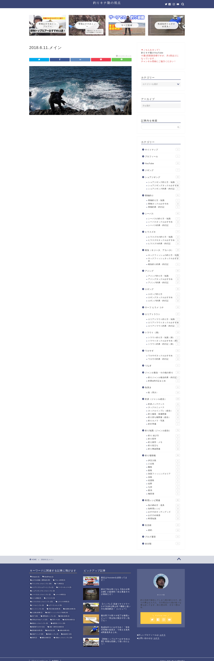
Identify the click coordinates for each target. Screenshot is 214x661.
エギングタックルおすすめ (164, 297)
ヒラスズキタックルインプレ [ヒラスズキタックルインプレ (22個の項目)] (42, 602)
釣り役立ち (164, 445)
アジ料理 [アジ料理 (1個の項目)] (60, 584)
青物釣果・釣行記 (164, 207)
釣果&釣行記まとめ (164, 381)
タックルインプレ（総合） (164, 410)
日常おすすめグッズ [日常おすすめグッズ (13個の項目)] (39, 620)
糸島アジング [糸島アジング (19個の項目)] (37, 634)
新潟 (164, 490)
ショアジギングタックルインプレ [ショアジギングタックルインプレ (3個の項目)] (43, 591)
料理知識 (164, 518)
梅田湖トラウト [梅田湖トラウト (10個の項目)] (59, 623)
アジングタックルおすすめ (164, 279)
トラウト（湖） (162, 332)
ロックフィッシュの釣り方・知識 (164, 255)
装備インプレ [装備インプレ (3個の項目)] (53, 634)
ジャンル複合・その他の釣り (162, 372)
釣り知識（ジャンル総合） (162, 430)
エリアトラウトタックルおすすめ (164, 322)
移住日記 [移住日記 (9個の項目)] (51, 630)
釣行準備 (164, 424)
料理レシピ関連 (162, 500)
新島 (164, 470)
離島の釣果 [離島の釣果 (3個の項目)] (46, 638)
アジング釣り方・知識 (164, 276)
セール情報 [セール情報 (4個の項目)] (36, 598)
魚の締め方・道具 (164, 505)
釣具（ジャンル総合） (162, 398)
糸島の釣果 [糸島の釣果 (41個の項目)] (64, 630)
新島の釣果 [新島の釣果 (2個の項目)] (64, 616)
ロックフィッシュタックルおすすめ (164, 259)
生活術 (162, 525)
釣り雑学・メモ (164, 442)
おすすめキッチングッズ (164, 512)
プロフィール (162, 156)
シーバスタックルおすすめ (164, 222)
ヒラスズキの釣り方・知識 (164, 237)
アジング (162, 270)
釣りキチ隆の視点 (107, 2)
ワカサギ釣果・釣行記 (164, 359)
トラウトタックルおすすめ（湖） (164, 340)
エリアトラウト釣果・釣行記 (164, 326)
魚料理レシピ (164, 508)
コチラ (162, 635)
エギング (162, 289)
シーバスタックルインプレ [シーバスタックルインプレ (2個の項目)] (41, 594)
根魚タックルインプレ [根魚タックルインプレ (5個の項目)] (40, 623)
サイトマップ (162, 149)
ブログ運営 (162, 536)
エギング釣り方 (164, 294)
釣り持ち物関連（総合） (164, 417)
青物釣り (162, 195)
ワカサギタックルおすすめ (164, 355)
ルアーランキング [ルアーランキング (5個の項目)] (55, 605)
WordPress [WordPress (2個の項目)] (48, 577)
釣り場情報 (162, 455)
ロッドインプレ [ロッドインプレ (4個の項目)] (38, 609)
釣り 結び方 (164, 435)
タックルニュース (164, 407)
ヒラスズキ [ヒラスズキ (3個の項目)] (50, 598)
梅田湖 (164, 493)
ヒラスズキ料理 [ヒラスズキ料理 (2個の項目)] (63, 602)
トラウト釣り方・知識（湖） (164, 337)
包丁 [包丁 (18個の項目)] (35, 616)
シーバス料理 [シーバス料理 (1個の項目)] (60, 594)
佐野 (164, 483)
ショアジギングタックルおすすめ (164, 185)
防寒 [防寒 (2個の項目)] (34, 638)
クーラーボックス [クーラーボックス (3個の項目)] (64, 587)
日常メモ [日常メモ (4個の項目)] (56, 620)
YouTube (162, 163)
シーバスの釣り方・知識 (164, 218)
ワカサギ (162, 350)
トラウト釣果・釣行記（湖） (164, 344)
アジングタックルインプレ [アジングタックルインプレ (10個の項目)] (41, 584)
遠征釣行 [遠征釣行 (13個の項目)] (67, 634)
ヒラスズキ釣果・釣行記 (164, 243)
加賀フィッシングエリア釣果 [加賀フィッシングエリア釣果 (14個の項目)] (57, 612)
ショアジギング (162, 177)
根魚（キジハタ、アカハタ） (162, 250)
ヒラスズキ (162, 231)
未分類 (162, 543)
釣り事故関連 (164, 449)
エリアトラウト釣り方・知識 (164, 319)
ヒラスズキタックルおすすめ (164, 240)
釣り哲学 (164, 439)
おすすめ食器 (164, 515)
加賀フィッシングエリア (164, 473)
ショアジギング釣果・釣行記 (164, 188)
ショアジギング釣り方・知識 (164, 182)
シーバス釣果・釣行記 (164, 225)
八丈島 (164, 463)
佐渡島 (164, 480)
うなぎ (162, 365)
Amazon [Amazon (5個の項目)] (35, 577)
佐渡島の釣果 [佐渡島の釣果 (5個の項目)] (70, 609)
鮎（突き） (164, 392)
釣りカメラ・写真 (164, 420)
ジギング (162, 170)
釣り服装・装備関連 (164, 414)
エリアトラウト (162, 314)
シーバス (162, 213)
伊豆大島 (164, 460)
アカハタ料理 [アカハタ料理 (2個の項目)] (60, 580)
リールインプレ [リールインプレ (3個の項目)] (38, 605)
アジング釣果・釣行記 (164, 282)
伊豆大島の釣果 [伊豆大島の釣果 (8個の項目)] (54, 609)
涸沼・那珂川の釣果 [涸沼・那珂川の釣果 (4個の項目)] (56, 627)
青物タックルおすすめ (164, 203)
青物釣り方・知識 (164, 200)
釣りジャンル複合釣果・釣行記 (164, 377)
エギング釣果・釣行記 (164, 300)
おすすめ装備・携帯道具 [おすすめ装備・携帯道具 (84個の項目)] (41, 580)
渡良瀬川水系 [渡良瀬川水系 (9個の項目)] (37, 630)
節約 (164, 530)
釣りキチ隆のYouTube (152, 53)
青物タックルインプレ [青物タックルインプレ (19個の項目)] (64, 638)
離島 (164, 467)
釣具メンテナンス (164, 404)
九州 (164, 487)
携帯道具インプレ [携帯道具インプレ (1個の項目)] (49, 616)
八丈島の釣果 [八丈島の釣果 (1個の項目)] (37, 612)
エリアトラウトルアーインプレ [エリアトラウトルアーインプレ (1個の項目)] (42, 587)
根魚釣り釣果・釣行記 (164, 264)
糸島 (164, 477)
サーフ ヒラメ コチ (162, 307)
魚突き (162, 387)
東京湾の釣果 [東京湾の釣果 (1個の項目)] (69, 620)
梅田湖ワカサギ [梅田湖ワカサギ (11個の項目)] (38, 627)
